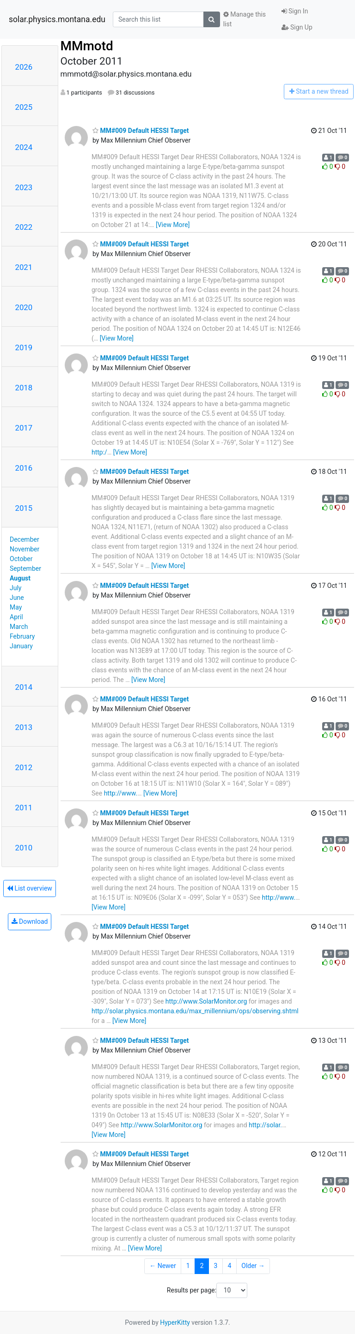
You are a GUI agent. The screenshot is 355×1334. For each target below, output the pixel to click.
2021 (24, 267)
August (20, 578)
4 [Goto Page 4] (229, 1265)
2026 (24, 67)
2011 (24, 807)
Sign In (295, 11)
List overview (29, 888)
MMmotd (87, 46)
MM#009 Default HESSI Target (140, 130)
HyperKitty (175, 1322)
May (16, 607)
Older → (253, 1265)
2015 (24, 508)
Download (30, 921)
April (16, 617)
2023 (24, 187)
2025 (24, 107)
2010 (24, 847)
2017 (24, 427)
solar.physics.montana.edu (57, 19)
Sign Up (297, 27)
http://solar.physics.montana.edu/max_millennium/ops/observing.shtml (195, 1011)
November (24, 549)
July (15, 588)
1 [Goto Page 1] (188, 1265)
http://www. (121, 793)
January (21, 646)
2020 (24, 307)
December (24, 539)
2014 (24, 687)
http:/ (99, 452)
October (21, 558)
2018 (24, 387)
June (17, 597)
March (19, 626)
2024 (24, 147)
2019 (24, 347)
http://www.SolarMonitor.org (206, 1001)
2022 (24, 227)
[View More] (173, 224)
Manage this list (244, 19)
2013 (24, 727)
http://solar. (265, 1125)
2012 (24, 767)
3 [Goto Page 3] (216, 1265)
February (22, 636)
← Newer (162, 1265)
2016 (24, 468)
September (25, 568)
